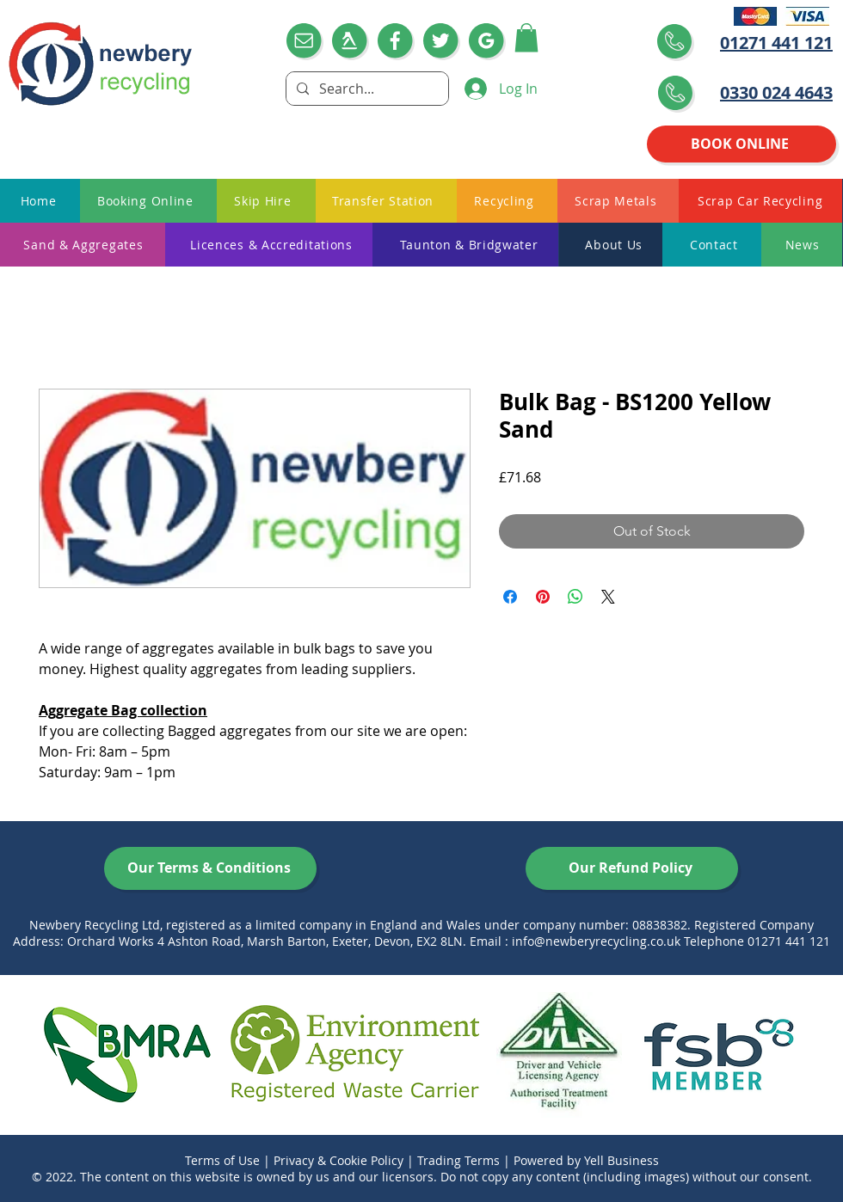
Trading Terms (458, 1160)
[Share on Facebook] (510, 596)
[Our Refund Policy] (632, 868)
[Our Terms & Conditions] (210, 868)
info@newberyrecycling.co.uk (596, 941)
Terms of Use (222, 1160)
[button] (526, 37)
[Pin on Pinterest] (542, 596)
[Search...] (365, 88)
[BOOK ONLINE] (741, 144)
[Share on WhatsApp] (575, 596)
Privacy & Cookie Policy (338, 1160)
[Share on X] (608, 596)
